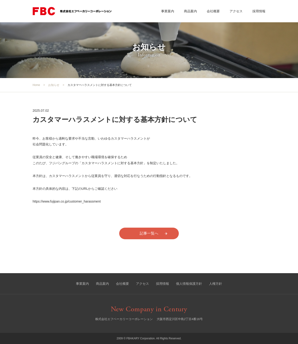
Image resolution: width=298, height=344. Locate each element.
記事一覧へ (149, 233)
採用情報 (258, 11)
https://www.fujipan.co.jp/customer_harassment (67, 201)
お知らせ (53, 85)
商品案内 (190, 11)
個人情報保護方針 (189, 283)
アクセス (236, 11)
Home (36, 85)
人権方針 (215, 283)
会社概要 (213, 11)
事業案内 (167, 11)
